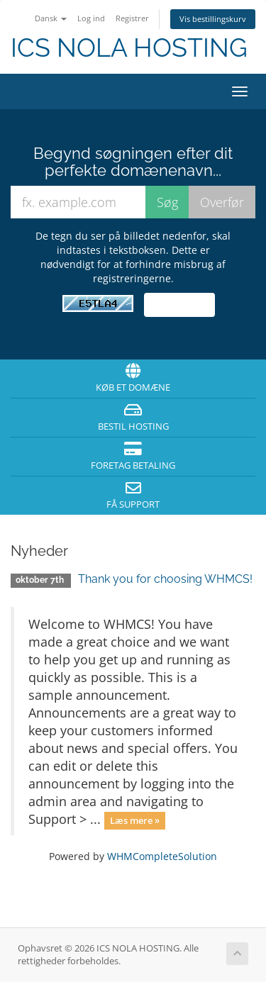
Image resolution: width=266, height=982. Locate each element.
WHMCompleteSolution (162, 856)
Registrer (132, 18)
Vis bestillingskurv (212, 18)
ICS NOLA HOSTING (129, 48)
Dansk (51, 18)
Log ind (91, 18)
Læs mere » (135, 820)
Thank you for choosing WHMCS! (165, 579)
